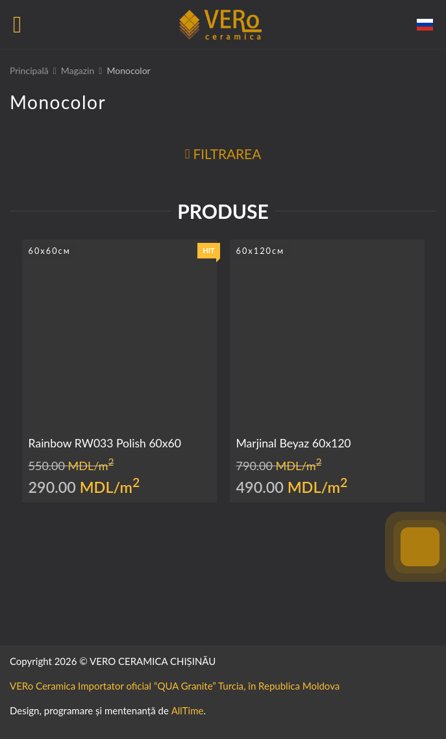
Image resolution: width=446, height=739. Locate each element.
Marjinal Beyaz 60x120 (293, 443)
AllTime (187, 710)
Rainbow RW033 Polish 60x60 (105, 443)
